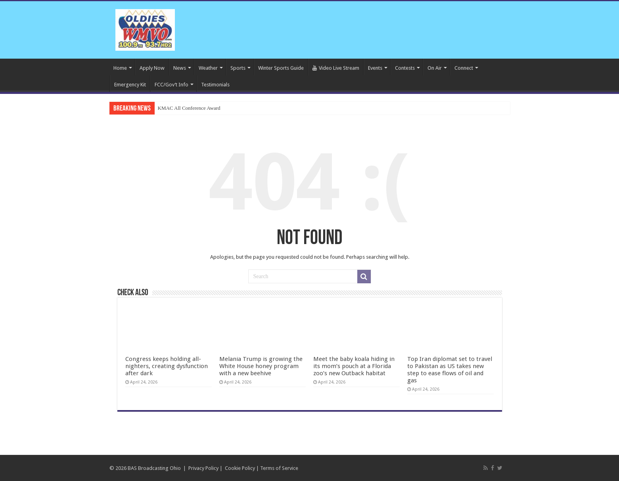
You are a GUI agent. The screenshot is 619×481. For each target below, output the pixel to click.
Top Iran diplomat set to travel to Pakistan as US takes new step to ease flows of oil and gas (449, 369)
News (179, 68)
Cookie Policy (240, 468)
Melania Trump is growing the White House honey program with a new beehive (261, 366)
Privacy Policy (203, 468)
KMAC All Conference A (184, 108)
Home (120, 68)
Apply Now (152, 68)
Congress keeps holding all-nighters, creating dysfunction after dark (166, 366)
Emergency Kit (130, 85)
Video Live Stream (335, 68)
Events (375, 68)
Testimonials (215, 85)
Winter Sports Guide (281, 68)
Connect (463, 68)
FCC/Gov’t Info (171, 85)
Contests (405, 68)
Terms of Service (279, 468)
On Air (434, 68)
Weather (208, 68)
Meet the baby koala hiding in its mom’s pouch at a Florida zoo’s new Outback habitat (354, 366)
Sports (237, 68)
